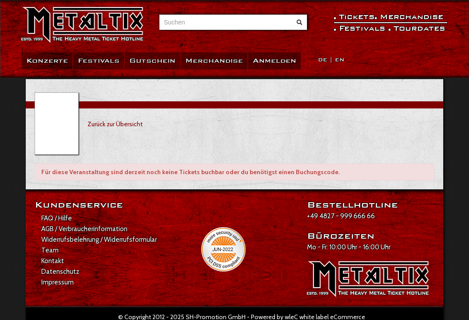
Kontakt (52, 261)
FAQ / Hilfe (56, 218)
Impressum (57, 282)
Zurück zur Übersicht (115, 124)
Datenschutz (60, 272)
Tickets (356, 16)
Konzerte (47, 60)
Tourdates (419, 28)
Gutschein (152, 60)
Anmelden (274, 60)
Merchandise (214, 60)
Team (50, 250)
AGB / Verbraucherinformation (84, 229)
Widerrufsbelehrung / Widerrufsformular (99, 240)
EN (339, 60)
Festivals (98, 60)
